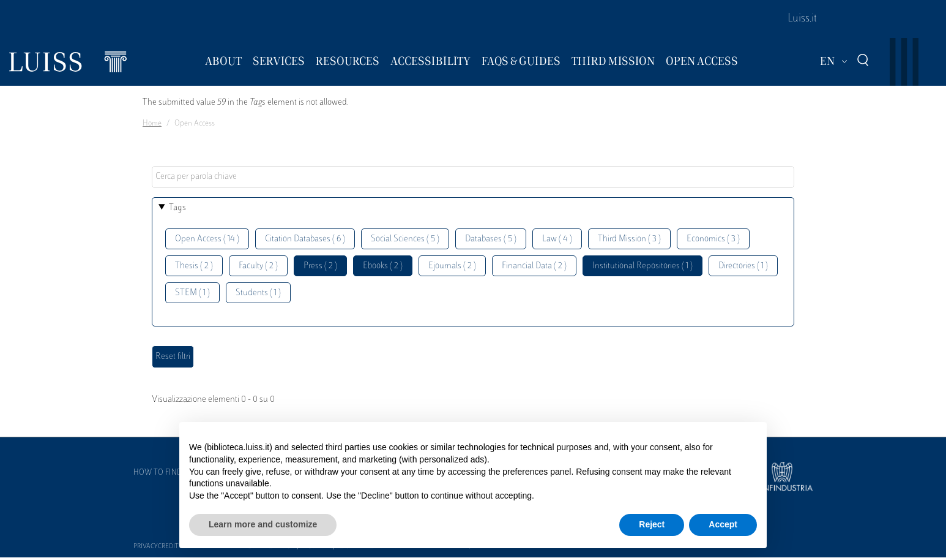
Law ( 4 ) (557, 239)
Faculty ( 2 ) (258, 266)
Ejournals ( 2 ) (452, 266)
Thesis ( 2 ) (194, 266)
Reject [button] (652, 524)
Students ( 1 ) (258, 293)
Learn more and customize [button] (263, 524)
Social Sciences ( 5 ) (405, 239)
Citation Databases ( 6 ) (305, 239)
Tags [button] (177, 208)
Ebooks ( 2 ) (383, 266)
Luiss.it (802, 19)
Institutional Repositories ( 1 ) (642, 266)
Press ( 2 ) (320, 266)
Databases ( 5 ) (490, 239)
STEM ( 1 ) (192, 293)
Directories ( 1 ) (743, 266)
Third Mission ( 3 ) (629, 239)
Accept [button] (723, 524)
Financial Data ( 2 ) (534, 266)
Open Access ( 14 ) (207, 239)
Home (152, 123)
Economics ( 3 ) (713, 239)
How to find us (163, 473)
